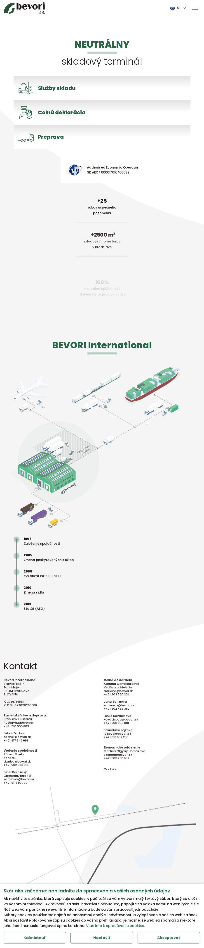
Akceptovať (168, 937)
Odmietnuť (34, 937)
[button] (194, 8)
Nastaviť (101, 937)
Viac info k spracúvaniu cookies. (115, 925)
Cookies (110, 775)
